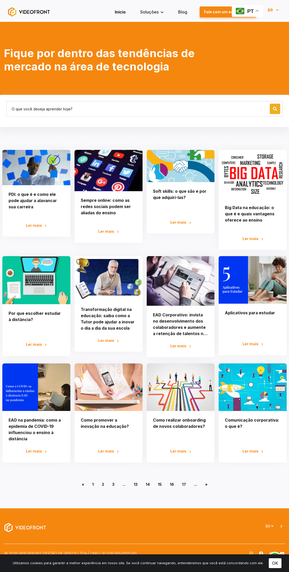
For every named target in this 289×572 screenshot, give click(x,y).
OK (275, 563)
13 (136, 485)
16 (172, 485)
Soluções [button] (150, 12)
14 (148, 485)
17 (184, 485)
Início (120, 12)
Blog (182, 12)
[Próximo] (206, 485)
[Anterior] (83, 485)
